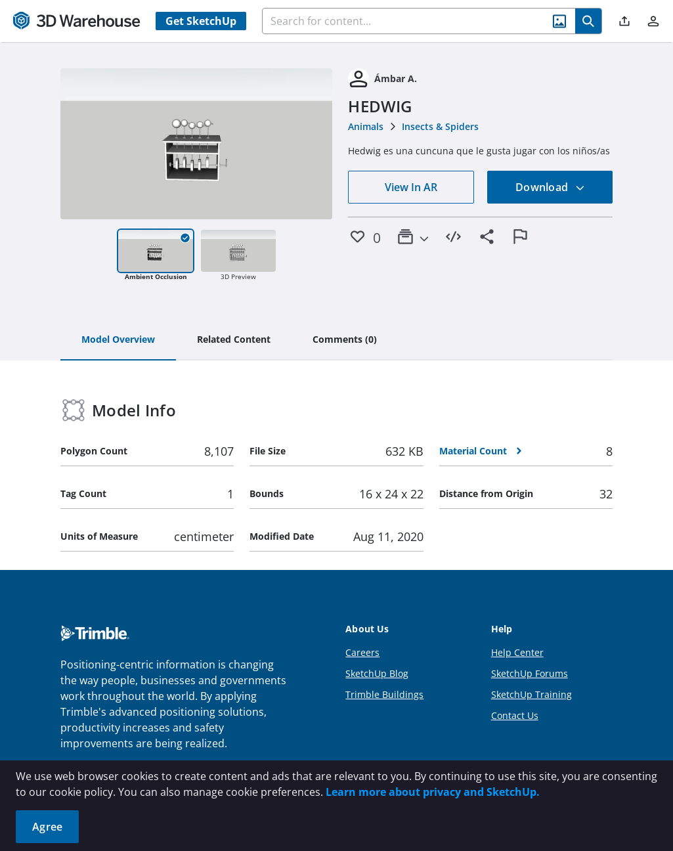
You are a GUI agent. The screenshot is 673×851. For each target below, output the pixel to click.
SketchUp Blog (376, 673)
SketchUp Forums (529, 673)
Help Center (517, 652)
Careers (362, 652)
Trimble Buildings (384, 694)
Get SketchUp (200, 21)
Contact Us (514, 715)
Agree (47, 826)
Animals (365, 126)
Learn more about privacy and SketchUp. (433, 792)
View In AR (411, 187)
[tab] (118, 340)
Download (550, 187)
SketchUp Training (531, 694)
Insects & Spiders (440, 126)
